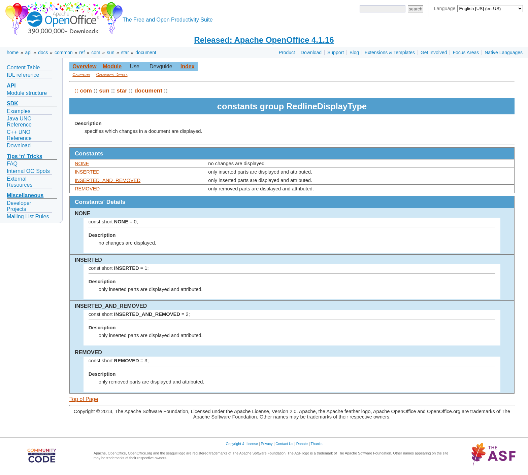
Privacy (267, 444)
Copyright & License (242, 444)
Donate (302, 444)
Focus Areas (466, 52)
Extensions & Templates (390, 52)
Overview (84, 66)
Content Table (23, 67)
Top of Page (83, 399)
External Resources (19, 182)
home (13, 52)
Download (311, 52)
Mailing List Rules (28, 216)
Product (287, 52)
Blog (354, 52)
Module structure (27, 93)
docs (43, 52)
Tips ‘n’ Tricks (24, 156)
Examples (18, 111)
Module (112, 66)
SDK (12, 103)
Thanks (317, 444)
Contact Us (284, 444)
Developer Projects (19, 206)
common (64, 52)
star (125, 52)
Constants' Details (112, 74)
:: (76, 90)
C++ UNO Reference (19, 135)
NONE (82, 163)
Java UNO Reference (19, 121)
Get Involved (434, 52)
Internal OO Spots (28, 171)
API (11, 85)
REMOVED (87, 188)
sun (110, 52)
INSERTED (87, 172)
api (28, 52)
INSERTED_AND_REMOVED (107, 180)
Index (187, 66)
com (95, 52)
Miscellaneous (25, 195)
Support (335, 52)
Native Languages (504, 52)
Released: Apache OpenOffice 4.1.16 (264, 39)
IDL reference (23, 75)
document (145, 52)
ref (82, 52)
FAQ (12, 164)
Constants (81, 74)
